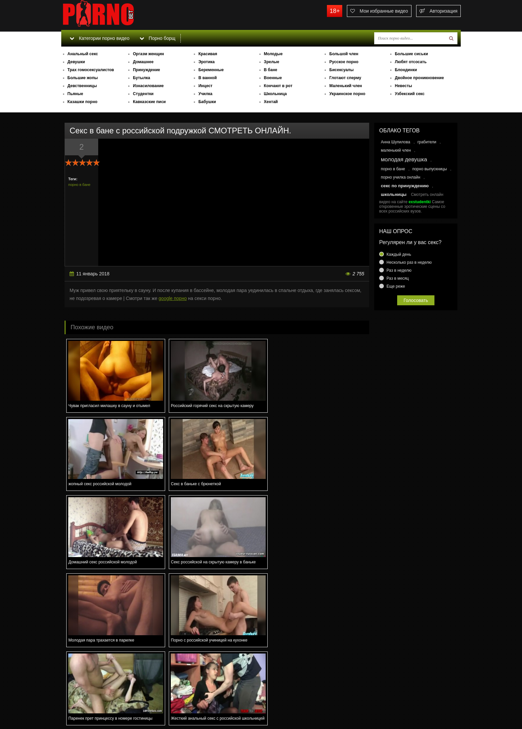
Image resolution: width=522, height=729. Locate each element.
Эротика (206, 62)
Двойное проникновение (419, 77)
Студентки (143, 93)
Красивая (207, 54)
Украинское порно (347, 93)
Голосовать (415, 300)
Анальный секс (83, 54)
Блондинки (406, 70)
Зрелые (271, 62)
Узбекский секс (409, 93)
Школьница (275, 93)
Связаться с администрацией (95, 705)
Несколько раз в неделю (409, 262)
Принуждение (146, 70)
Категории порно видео (99, 38)
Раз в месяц (398, 278)
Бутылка (141, 77)
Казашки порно (83, 101)
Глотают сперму (345, 77)
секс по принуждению (405, 185)
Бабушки (207, 101)
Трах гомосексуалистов (91, 70)
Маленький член (345, 85)
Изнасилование (148, 85)
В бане (270, 70)
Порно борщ (157, 38)
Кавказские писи (149, 101)
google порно (172, 298)
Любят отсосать (410, 62)
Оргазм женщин (148, 54)
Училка (205, 93)
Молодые (273, 54)
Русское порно (343, 62)
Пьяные (75, 93)
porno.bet (111, 15)
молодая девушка (404, 159)
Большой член (343, 54)
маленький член (396, 150)
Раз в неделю (399, 270)
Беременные (211, 70)
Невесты (403, 85)
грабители (426, 142)
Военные (273, 77)
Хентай (271, 101)
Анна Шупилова (395, 142)
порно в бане (79, 185)
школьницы (393, 194)
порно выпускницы (429, 169)
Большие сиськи (411, 54)
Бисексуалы (341, 70)
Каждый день (399, 254)
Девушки (76, 62)
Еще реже (396, 286)
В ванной (207, 77)
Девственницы (82, 85)
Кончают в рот (278, 85)
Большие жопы (83, 77)
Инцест (205, 85)
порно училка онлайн (400, 177)
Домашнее (143, 62)
